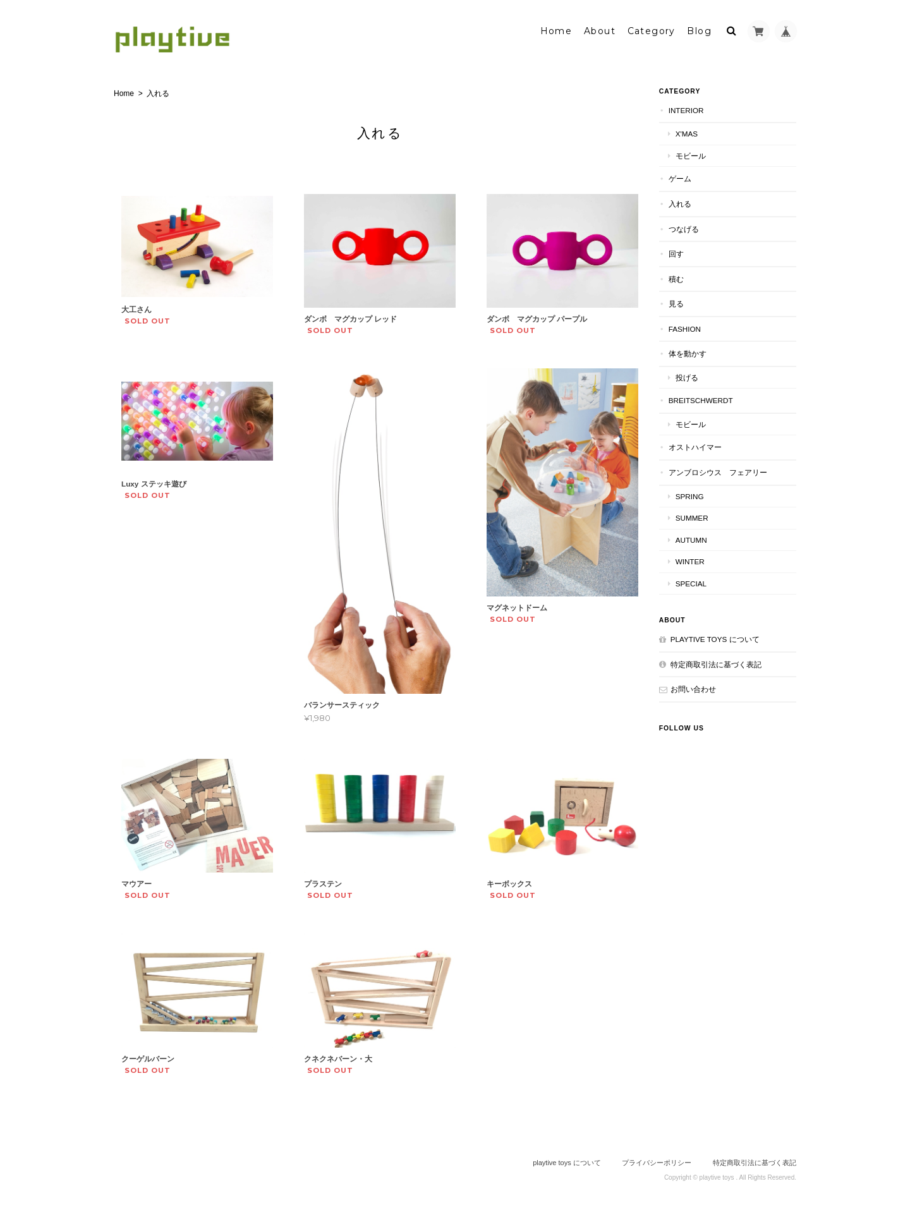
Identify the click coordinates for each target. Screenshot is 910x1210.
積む (680, 277)
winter (694, 560)
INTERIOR (690, 109)
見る (680, 302)
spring (694, 494)
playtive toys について (719, 638)
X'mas (691, 132)
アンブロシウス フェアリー (722, 471)
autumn (696, 538)
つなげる (688, 227)
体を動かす (692, 352)
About (600, 29)
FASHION (689, 328)
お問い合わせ (697, 688)
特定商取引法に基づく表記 (720, 663)
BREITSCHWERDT (705, 399)
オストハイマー (699, 446)
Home (556, 29)
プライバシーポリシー (656, 1159)
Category (652, 29)
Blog (699, 29)
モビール (695, 154)
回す (680, 252)
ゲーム (684, 177)
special (695, 582)
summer (696, 516)
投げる (691, 376)
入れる (684, 202)
